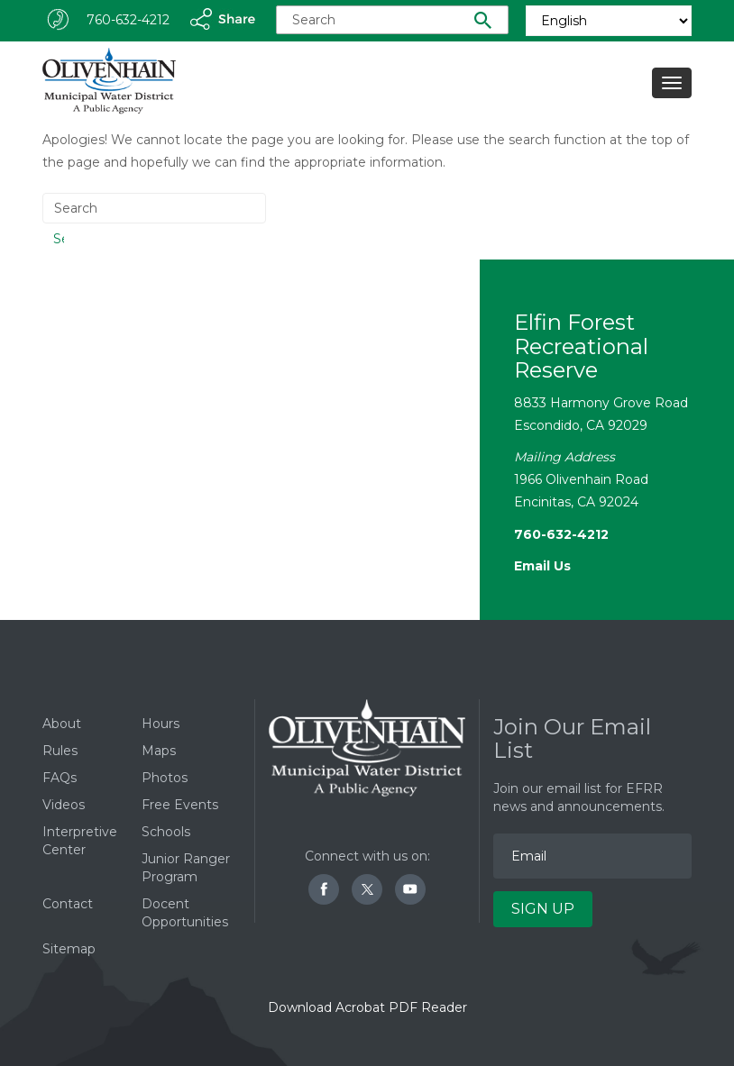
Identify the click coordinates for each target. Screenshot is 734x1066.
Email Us (542, 566)
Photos (165, 778)
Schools (166, 832)
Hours (160, 723)
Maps (159, 751)
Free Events (180, 805)
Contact (67, 904)
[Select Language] (609, 20)
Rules (60, 751)
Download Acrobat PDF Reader (367, 1007)
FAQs (59, 778)
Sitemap (69, 949)
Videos (63, 805)
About (61, 723)
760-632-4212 (128, 20)
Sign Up (542, 908)
